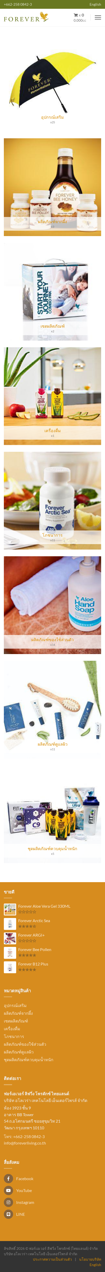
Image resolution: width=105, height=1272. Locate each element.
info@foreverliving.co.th (25, 1142)
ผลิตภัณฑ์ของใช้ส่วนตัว (25, 1044)
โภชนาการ (14, 1036)
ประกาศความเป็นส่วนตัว (52, 1259)
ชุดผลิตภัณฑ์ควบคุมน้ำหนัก (28, 1059)
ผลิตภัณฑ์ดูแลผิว (19, 1051)
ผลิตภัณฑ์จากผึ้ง (18, 1013)
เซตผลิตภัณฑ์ (16, 1020)
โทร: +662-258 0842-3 (24, 1136)
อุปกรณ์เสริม (15, 1005)
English (95, 4)
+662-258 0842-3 (18, 4)
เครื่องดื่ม (12, 1028)
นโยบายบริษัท (90, 1259)
